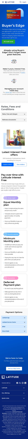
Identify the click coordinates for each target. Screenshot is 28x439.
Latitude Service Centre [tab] (14, 322)
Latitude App (8, 92)
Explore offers (7, 164)
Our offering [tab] (14, 393)
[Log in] (24, 2)
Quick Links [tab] (14, 398)
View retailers (21, 164)
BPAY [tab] (14, 327)
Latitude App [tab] (14, 318)
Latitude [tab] (14, 388)
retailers (23, 72)
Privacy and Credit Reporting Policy (12, 409)
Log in (24, 2)
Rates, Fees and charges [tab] (14, 114)
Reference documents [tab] (14, 120)
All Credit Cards (8, 41)
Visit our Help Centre (14, 368)
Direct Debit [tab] (14, 331)
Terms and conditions (16, 407)
